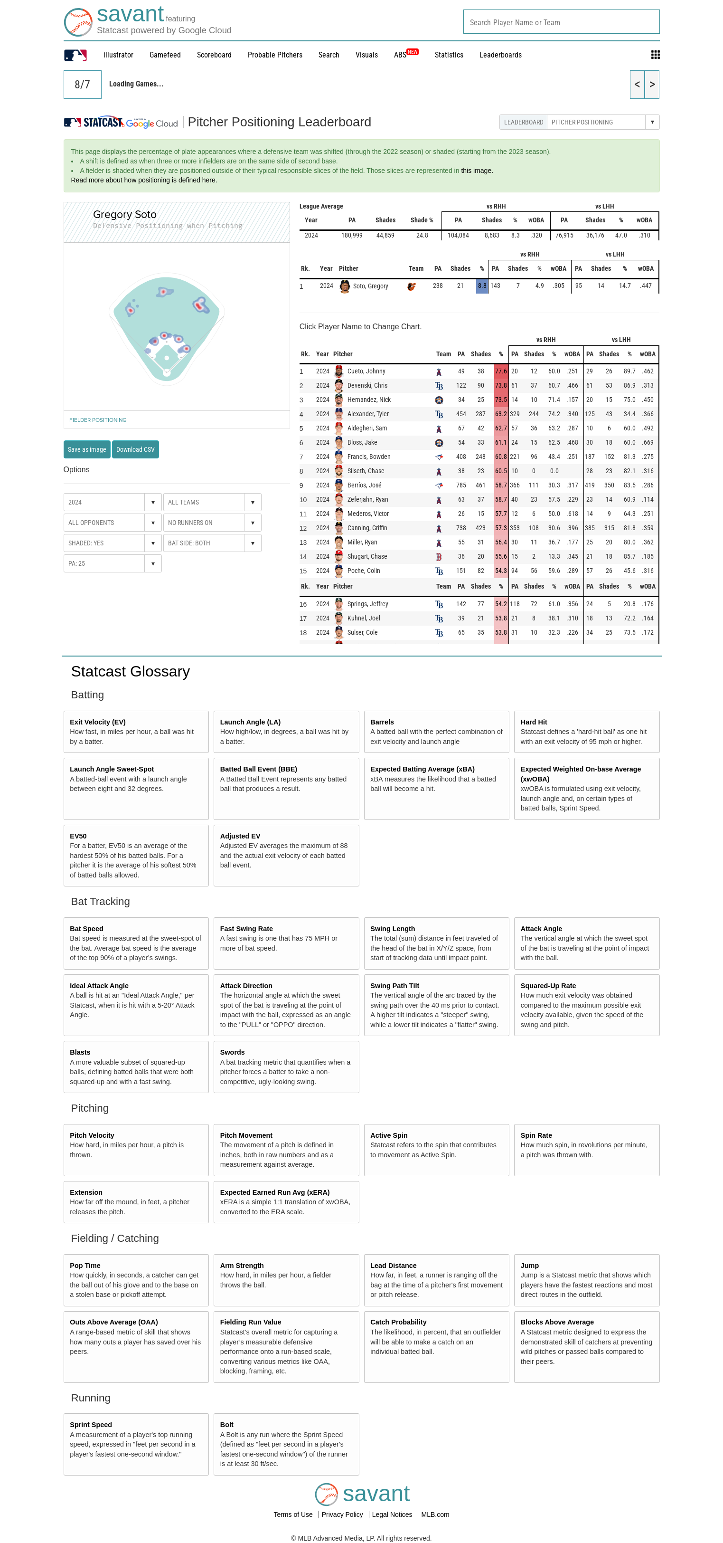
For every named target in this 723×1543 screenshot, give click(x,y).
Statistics (449, 54)
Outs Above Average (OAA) (114, 1322)
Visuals (367, 54)
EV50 (78, 836)
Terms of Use (293, 1514)
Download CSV (135, 449)
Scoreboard (214, 54)
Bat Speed (86, 929)
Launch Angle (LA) (250, 722)
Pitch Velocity (92, 1135)
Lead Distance (393, 1265)
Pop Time (85, 1265)
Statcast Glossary (130, 671)
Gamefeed (165, 54)
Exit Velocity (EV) (98, 722)
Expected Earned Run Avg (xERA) (275, 1192)
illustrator (118, 54)
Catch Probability (398, 1322)
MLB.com (435, 1514)
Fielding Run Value (251, 1322)
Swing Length (392, 929)
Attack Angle (541, 929)
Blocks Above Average (557, 1322)
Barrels (382, 722)
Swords (232, 1052)
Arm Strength (242, 1265)
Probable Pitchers (275, 54)
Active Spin (388, 1135)
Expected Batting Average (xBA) (422, 769)
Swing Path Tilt (394, 986)
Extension (86, 1192)
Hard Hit (534, 722)
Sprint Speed (91, 1425)
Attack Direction (246, 986)
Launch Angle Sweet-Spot (112, 769)
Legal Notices (393, 1514)
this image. (477, 170)
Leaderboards (500, 54)
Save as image (87, 449)
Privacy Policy (343, 1514)
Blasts (80, 1052)
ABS (406, 54)
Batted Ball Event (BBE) (258, 769)
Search (329, 54)
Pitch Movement (246, 1135)
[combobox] (561, 22)
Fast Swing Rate (246, 929)
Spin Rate (536, 1135)
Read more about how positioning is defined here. (144, 180)
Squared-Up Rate (548, 986)
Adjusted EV (240, 836)
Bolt (227, 1425)
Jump (530, 1265)
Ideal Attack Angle (99, 986)
